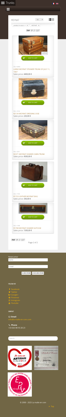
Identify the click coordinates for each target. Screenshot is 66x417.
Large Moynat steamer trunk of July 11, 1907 (31, 70)
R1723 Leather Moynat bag (25, 196)
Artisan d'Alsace (19, 365)
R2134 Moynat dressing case (26, 114)
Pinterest (13, 298)
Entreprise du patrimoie (18, 390)
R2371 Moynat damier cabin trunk (29, 154)
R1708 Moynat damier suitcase (27, 228)
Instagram (14, 300)
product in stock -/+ (20, 25)
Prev (28, 30)
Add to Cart (32, 58)
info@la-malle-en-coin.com (19, 319)
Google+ (13, 295)
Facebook (13, 289)
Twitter (12, 292)
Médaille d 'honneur (43, 363)
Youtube (13, 303)
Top (51, 406)
